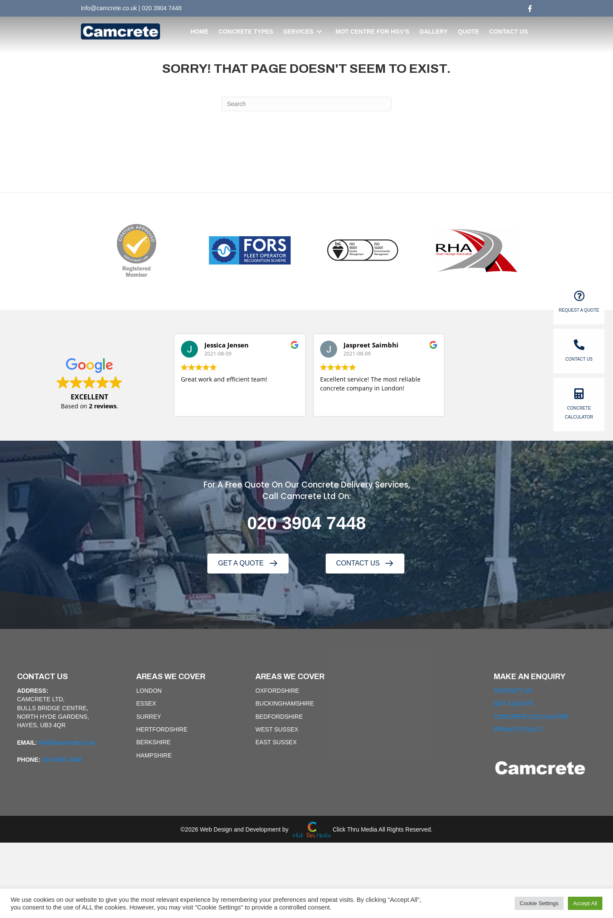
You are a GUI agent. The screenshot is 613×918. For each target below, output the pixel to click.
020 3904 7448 (161, 8)
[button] (248, 564)
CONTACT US (513, 690)
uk (134, 8)
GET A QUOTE (514, 703)
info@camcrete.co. (106, 8)
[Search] (306, 104)
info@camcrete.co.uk (67, 742)
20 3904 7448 (311, 523)
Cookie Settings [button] (539, 903)
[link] (199, 31)
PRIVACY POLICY (518, 729)
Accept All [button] (585, 903)
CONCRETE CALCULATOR (531, 716)
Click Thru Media (354, 829)
